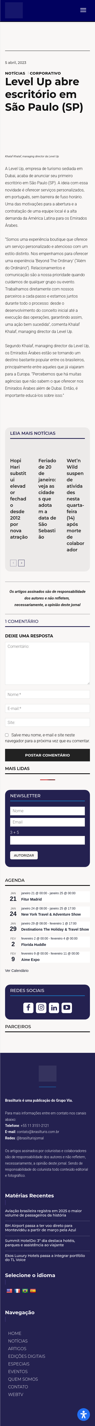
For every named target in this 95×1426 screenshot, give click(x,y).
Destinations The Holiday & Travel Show (55, 929)
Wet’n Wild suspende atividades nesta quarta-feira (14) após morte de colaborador (75, 505)
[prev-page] (13, 563)
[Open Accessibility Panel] (83, 1414)
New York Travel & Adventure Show (51, 914)
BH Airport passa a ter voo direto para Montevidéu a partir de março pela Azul (40, 1227)
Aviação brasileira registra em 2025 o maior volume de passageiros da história (43, 1213)
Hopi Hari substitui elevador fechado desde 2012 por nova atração (19, 499)
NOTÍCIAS (15, 73)
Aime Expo (30, 960)
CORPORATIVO (45, 73)
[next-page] (21, 563)
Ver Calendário (17, 971)
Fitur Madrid (31, 899)
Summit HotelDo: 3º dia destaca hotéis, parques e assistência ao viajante (40, 1242)
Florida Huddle (33, 945)
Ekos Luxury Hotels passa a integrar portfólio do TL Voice (45, 1257)
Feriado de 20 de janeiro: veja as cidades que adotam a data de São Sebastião (47, 499)
